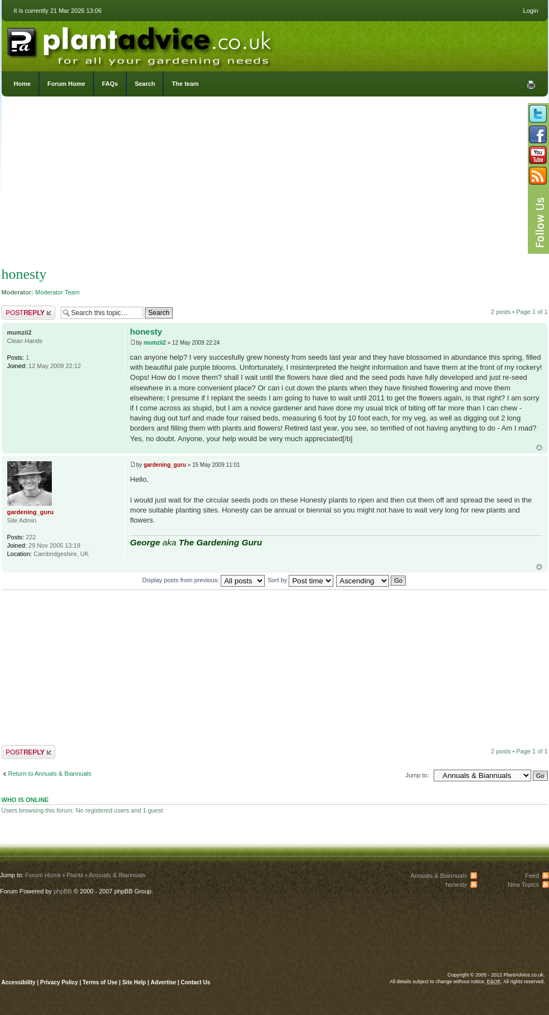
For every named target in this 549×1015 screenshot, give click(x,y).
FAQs (110, 83)
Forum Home (66, 83)
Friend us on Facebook (538, 134)
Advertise (163, 982)
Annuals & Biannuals (117, 875)
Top (539, 447)
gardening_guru (165, 465)
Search (145, 83)
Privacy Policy (60, 982)
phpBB (63, 891)
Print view (531, 84)
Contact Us (195, 982)
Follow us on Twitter (538, 114)
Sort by (300, 580)
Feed (532, 875)
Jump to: (417, 775)
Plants (75, 875)
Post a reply (28, 313)
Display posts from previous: (203, 580)
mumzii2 (155, 343)
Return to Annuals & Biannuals (49, 773)
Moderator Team (57, 292)
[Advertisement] (274, 184)
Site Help (134, 982)
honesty (24, 274)
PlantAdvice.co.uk (140, 43)
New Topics (523, 884)
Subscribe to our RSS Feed (538, 176)
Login (530, 10)
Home (22, 83)
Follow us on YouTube (538, 155)
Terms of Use (100, 982)
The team (185, 83)
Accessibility (19, 982)
